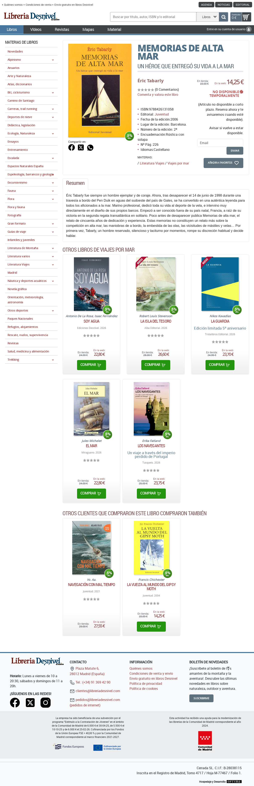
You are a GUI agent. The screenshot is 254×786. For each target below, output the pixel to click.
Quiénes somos (13, 5)
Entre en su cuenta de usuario (229, 29)
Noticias (224, 5)
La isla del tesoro (155, 321)
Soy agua (91, 321)
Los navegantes (151, 446)
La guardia (220, 321)
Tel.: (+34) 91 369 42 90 (90, 682)
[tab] (75, 184)
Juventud (162, 114)
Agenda (206, 5)
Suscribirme (201, 698)
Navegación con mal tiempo (91, 584)
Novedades (15, 51)
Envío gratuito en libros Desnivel (73, 5)
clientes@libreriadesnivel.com (95, 691)
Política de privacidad (146, 683)
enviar (235, 150)
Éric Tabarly (150, 81)
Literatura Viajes (152, 163)
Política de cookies (144, 688)
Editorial (243, 5)
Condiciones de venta (38, 5)
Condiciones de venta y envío (151, 673)
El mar (91, 446)
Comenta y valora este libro (157, 94)
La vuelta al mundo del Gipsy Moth (151, 586)
